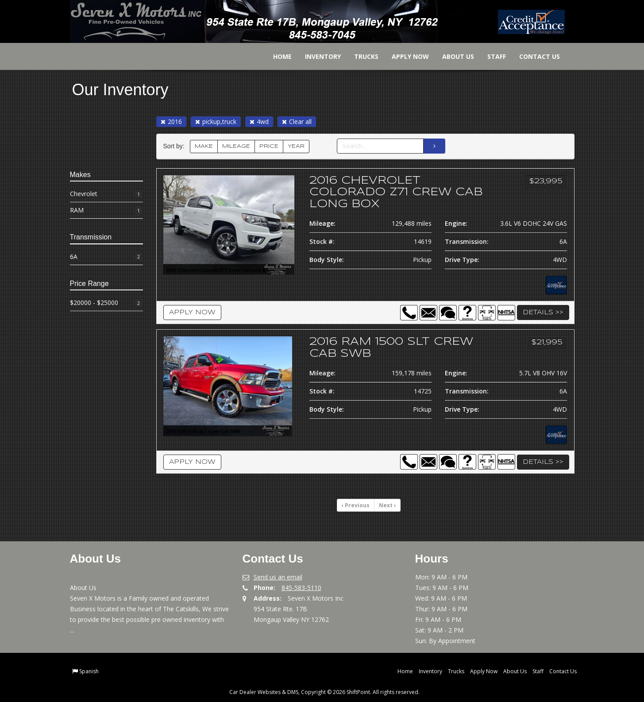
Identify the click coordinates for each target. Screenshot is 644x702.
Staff (491, 56)
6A (106, 257)
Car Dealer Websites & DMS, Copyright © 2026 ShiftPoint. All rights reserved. (324, 692)
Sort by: (175, 146)
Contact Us (534, 56)
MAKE (204, 146)
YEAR (296, 146)
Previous (356, 505)
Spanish (89, 671)
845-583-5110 (301, 587)
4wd (259, 121)
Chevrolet (106, 194)
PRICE (268, 146)
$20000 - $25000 (106, 303)
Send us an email (278, 577)
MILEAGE (236, 146)
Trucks (361, 56)
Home (277, 56)
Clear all (297, 121)
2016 (171, 121)
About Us (453, 56)
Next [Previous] (387, 505)
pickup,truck (215, 121)
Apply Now (405, 56)
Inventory (317, 56)
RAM (106, 210)
